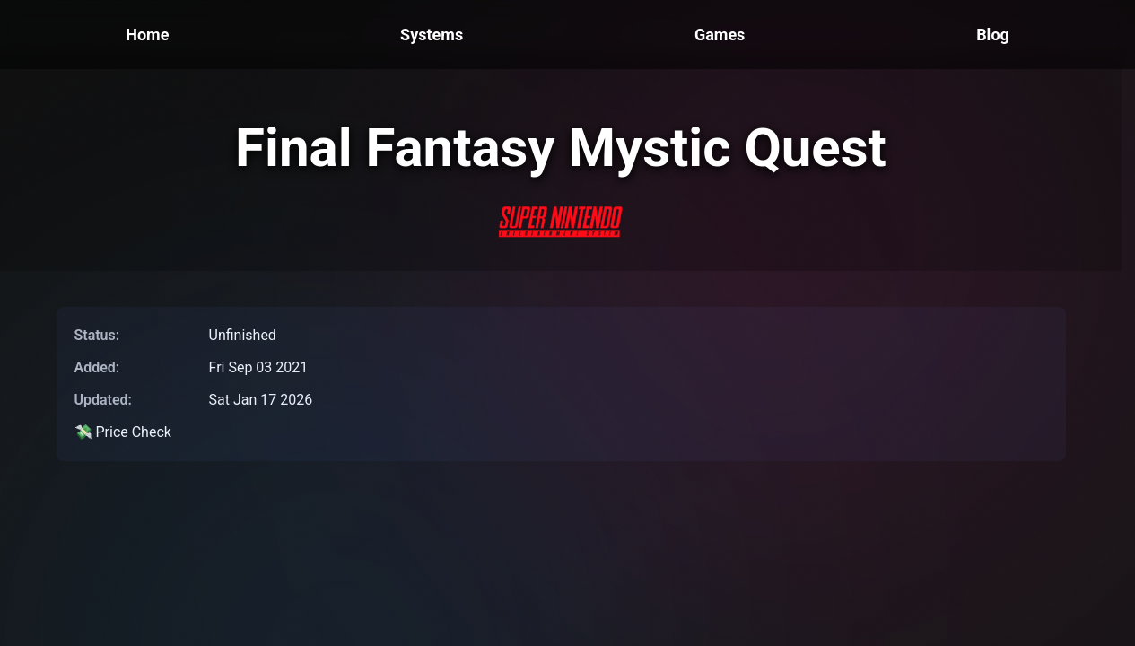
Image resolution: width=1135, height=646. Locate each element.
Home (147, 34)
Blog (992, 34)
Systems (431, 34)
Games (719, 34)
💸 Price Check (122, 432)
